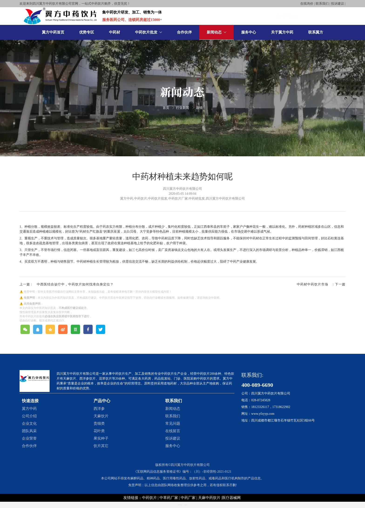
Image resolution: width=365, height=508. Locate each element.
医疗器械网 (231, 498)
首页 (166, 108)
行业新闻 (183, 108)
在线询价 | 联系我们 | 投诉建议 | (322, 3)
